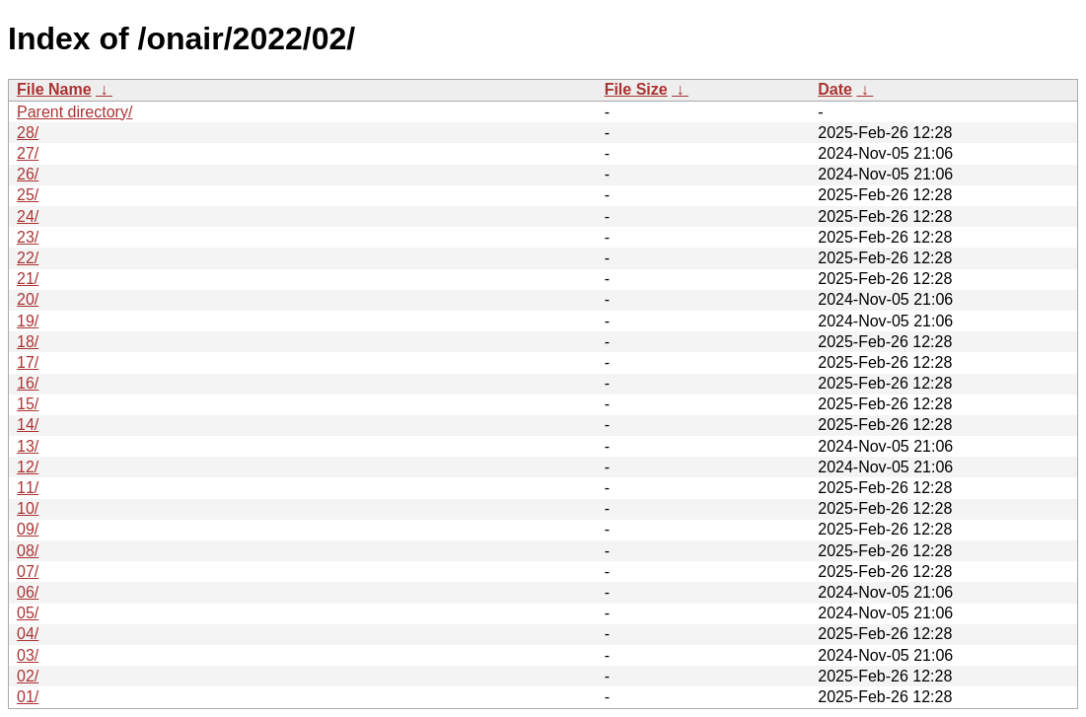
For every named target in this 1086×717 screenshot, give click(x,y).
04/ (27, 633)
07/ (27, 571)
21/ (27, 278)
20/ (27, 299)
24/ (27, 216)
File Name (54, 89)
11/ (27, 487)
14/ (27, 424)
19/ (27, 321)
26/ (27, 174)
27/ (27, 153)
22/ (27, 258)
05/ (27, 613)
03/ (27, 655)
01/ (27, 696)
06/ (27, 592)
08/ (27, 550)
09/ (27, 529)
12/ (27, 467)
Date (835, 89)
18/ (27, 341)
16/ (27, 383)
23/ (27, 237)
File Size (636, 89)
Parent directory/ (74, 112)
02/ (27, 676)
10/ (27, 508)
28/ (27, 132)
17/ (27, 362)
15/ (27, 403)
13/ (27, 446)
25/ (27, 194)
